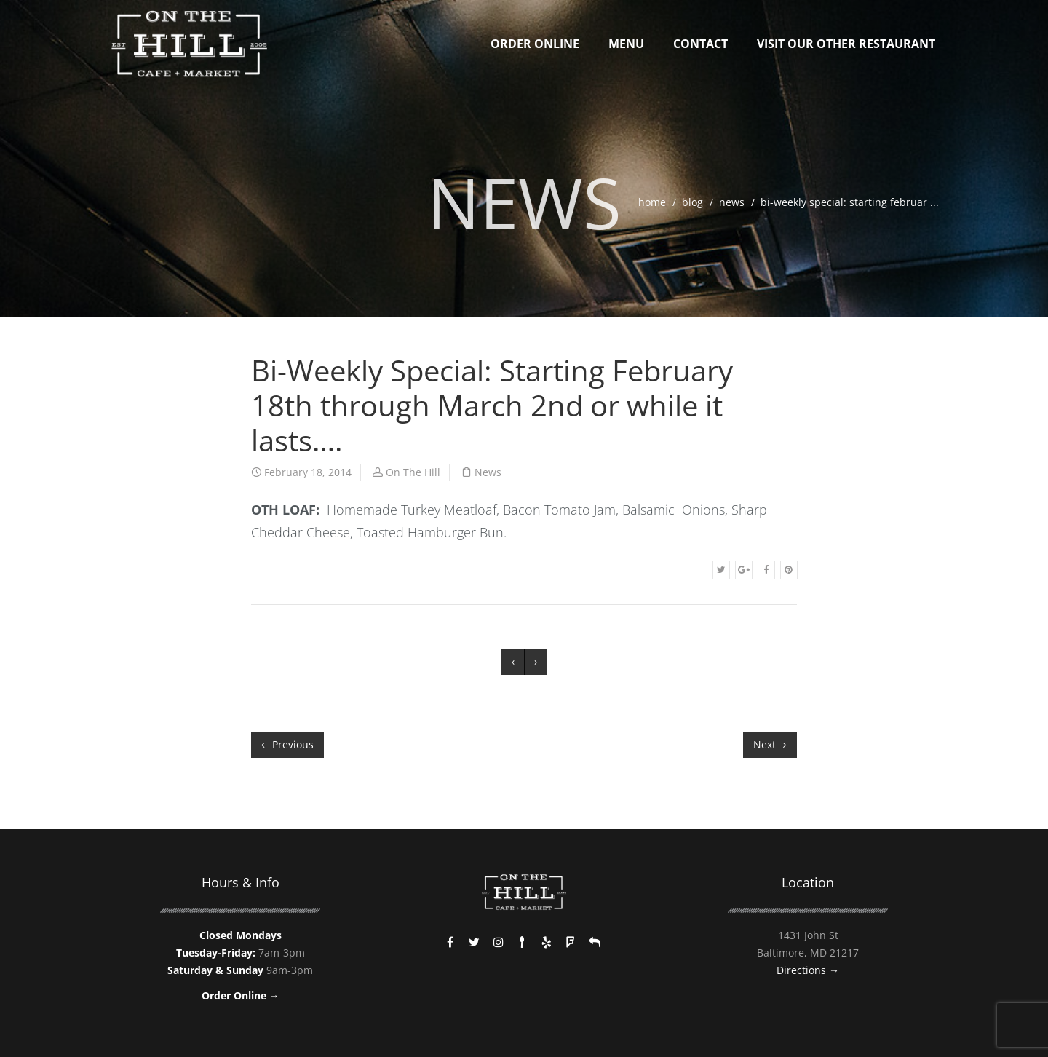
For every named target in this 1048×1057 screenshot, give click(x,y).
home (652, 202)
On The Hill (413, 472)
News (732, 202)
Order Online (535, 44)
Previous (287, 744)
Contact (700, 44)
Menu (626, 44)
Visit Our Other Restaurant (846, 44)
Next (770, 744)
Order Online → (240, 995)
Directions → (808, 970)
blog (692, 202)
